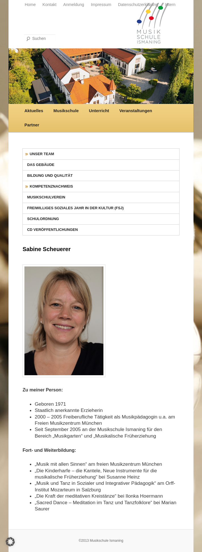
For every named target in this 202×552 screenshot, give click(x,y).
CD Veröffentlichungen (52, 229)
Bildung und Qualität (49, 175)
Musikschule (66, 110)
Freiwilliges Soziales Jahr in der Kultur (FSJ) (75, 208)
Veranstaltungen (135, 110)
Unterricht (99, 110)
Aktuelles (33, 110)
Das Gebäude (40, 165)
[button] (10, 542)
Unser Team (42, 154)
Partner (31, 125)
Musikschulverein (46, 197)
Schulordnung (43, 219)
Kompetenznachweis (51, 186)
